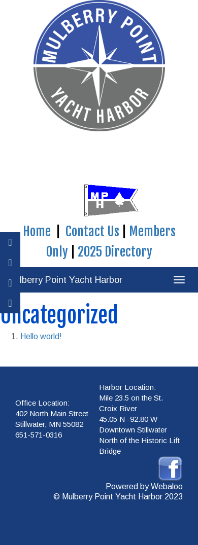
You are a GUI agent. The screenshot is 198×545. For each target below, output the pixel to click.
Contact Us (92, 231)
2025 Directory (115, 252)
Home (37, 231)
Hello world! (41, 336)
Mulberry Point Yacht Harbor (65, 280)
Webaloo (167, 486)
